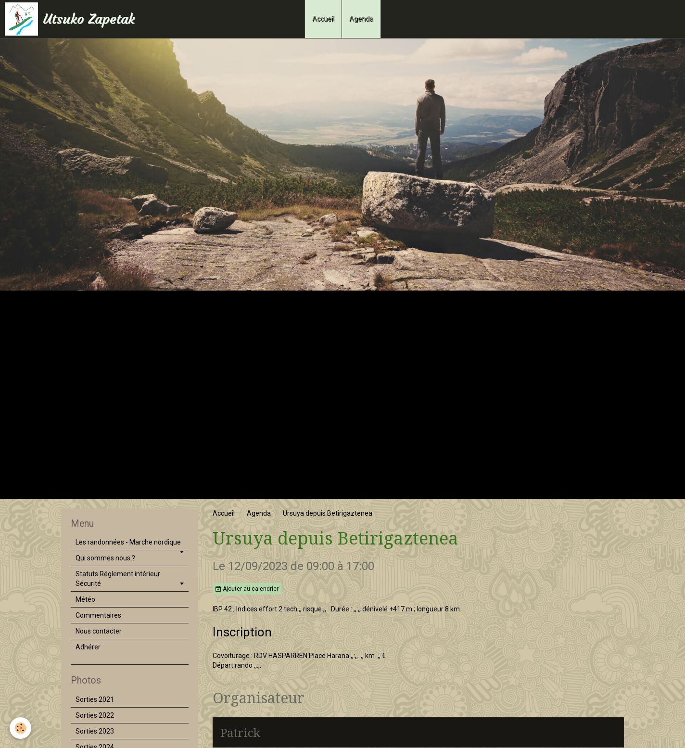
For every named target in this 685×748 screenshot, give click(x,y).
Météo (85, 599)
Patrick (240, 732)
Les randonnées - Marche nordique (128, 542)
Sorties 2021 (95, 699)
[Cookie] (20, 728)
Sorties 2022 (95, 715)
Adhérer (88, 647)
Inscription (242, 632)
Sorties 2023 (95, 731)
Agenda (361, 19)
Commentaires (98, 615)
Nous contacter (99, 631)
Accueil (323, 19)
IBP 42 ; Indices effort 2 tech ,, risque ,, (269, 609)
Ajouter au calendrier (247, 588)
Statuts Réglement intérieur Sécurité (118, 578)
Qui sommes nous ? (105, 558)
